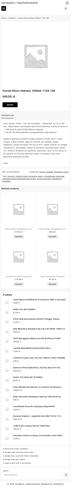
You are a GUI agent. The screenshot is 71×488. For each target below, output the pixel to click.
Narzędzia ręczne (61, 172)
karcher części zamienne (26, 176)
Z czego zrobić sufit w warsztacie (17, 463)
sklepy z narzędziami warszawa (51, 176)
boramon (11, 176)
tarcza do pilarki (44, 179)
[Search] (66, 474)
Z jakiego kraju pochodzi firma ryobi (18, 452)
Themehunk (58, 484)
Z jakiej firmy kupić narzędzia (15, 449)
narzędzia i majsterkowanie (19, 2)
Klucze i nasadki (46, 172)
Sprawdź (10, 105)
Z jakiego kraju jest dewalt (14, 459)
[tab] (8, 115)
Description (7, 115)
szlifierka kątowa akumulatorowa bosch (19, 179)
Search (6, 471)
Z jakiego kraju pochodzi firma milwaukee (20, 456)
